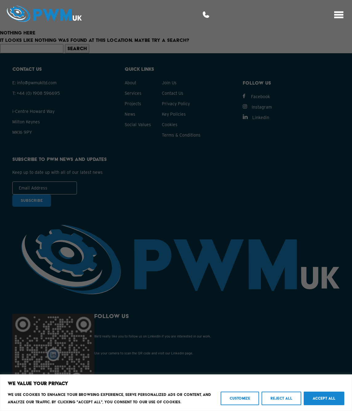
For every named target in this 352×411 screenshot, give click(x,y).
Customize (240, 398)
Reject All (281, 398)
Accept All (324, 398)
